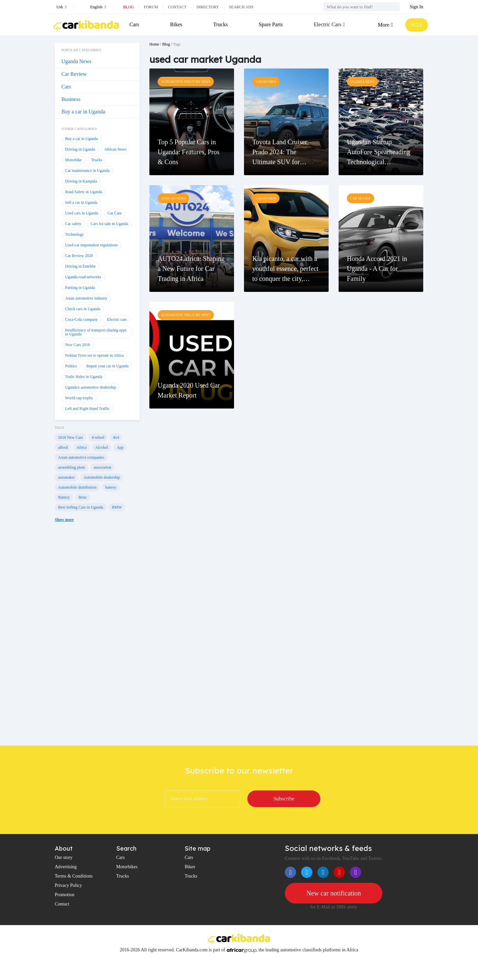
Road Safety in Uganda (83, 191)
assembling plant (71, 467)
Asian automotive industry (86, 298)
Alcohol (101, 447)
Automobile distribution (77, 487)
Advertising (66, 866)
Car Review (74, 74)
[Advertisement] (97, 639)
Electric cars (117, 319)
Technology (74, 234)
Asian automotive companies (81, 457)
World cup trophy (79, 398)
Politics (71, 366)
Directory (208, 7)
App (120, 447)
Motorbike (73, 160)
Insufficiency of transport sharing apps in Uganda (95, 332)
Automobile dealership (102, 477)
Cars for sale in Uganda (109, 223)
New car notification (333, 893)
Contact (177, 7)
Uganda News (76, 61)
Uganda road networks (83, 277)
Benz (82, 497)
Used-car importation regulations (91, 245)
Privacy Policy (68, 885)
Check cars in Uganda (82, 308)
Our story (63, 857)
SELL (416, 25)
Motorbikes (127, 866)
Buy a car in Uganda (83, 111)
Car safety (73, 223)
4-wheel (98, 437)
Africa (81, 447)
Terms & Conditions (74, 876)
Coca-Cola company (81, 319)
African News (115, 149)
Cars (134, 24)
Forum (151, 7)
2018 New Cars (70, 437)
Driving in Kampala (81, 181)
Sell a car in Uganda (81, 202)
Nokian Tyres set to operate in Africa (94, 355)
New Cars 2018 (77, 344)
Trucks (220, 24)
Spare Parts (270, 24)
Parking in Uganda (80, 287)
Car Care (115, 213)
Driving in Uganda (80, 149)
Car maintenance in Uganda (87, 170)
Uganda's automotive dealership (90, 387)
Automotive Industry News (185, 81)
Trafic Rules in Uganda (83, 376)
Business (70, 99)
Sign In (416, 6)
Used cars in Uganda (81, 213)
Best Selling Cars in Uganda (80, 507)
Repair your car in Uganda (107, 366)
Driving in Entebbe (80, 266)
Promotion (64, 894)
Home (154, 44)
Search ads (241, 7)
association (102, 467)
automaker (66, 477)
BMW (117, 507)
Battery (64, 497)
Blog (128, 7)
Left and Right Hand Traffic (87, 408)
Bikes (176, 24)
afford (63, 447)
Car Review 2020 (79, 255)
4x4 (116, 437)
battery (110, 487)
